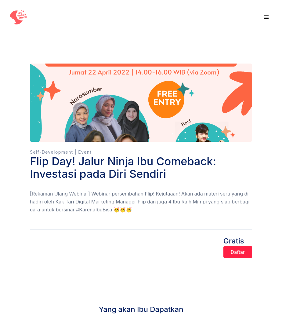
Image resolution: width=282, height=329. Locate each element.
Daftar (238, 252)
